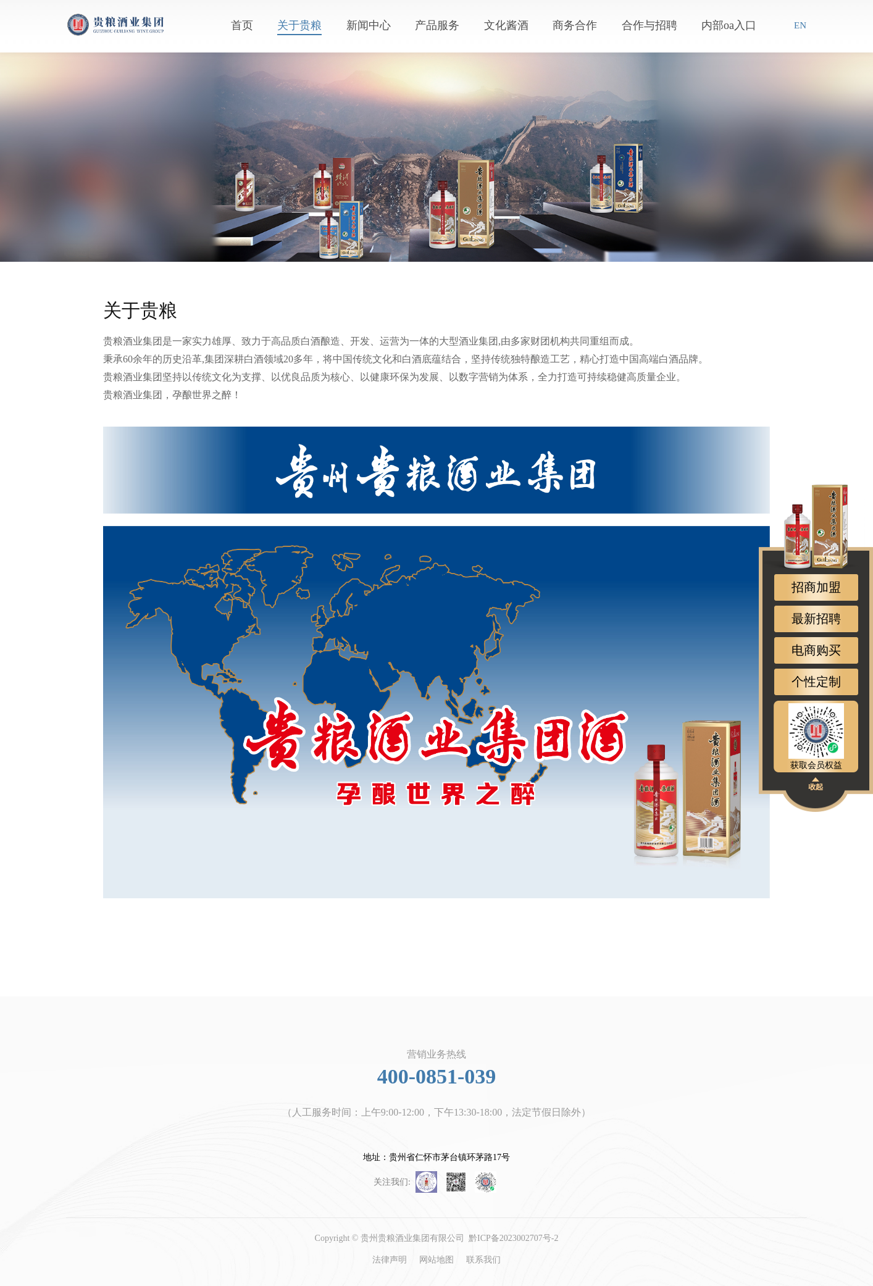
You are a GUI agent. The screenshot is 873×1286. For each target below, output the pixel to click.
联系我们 (483, 1259)
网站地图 (436, 1259)
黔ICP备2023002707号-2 (513, 1238)
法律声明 (389, 1259)
